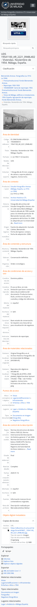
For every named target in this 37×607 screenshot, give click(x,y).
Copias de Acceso (11, 520)
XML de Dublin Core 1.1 (11, 571)
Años (23, 403)
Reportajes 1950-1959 (12, 85)
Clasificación (8, 68)
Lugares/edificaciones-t (21, 398)
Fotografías (17, 418)
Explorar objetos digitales (11, 564)
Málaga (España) (22, 604)
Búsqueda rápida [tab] (9, 43)
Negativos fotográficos (21, 420)
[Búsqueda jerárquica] (16, 48)
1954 (28, 403)
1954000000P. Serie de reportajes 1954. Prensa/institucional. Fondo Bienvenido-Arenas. (17, 90)
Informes (5, 559)
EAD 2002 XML (7, 573)
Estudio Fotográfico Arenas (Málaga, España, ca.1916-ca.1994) (21, 188)
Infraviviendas (18, 400)
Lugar (15, 409)
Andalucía (22, 409)
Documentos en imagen (21, 415)
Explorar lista (7, 561)
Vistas (15, 396)
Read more (18, 223)
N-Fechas (16, 403)
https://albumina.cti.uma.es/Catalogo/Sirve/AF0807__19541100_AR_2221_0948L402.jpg (22, 530)
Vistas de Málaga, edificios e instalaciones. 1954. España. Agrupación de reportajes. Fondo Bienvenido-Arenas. (18, 97)
